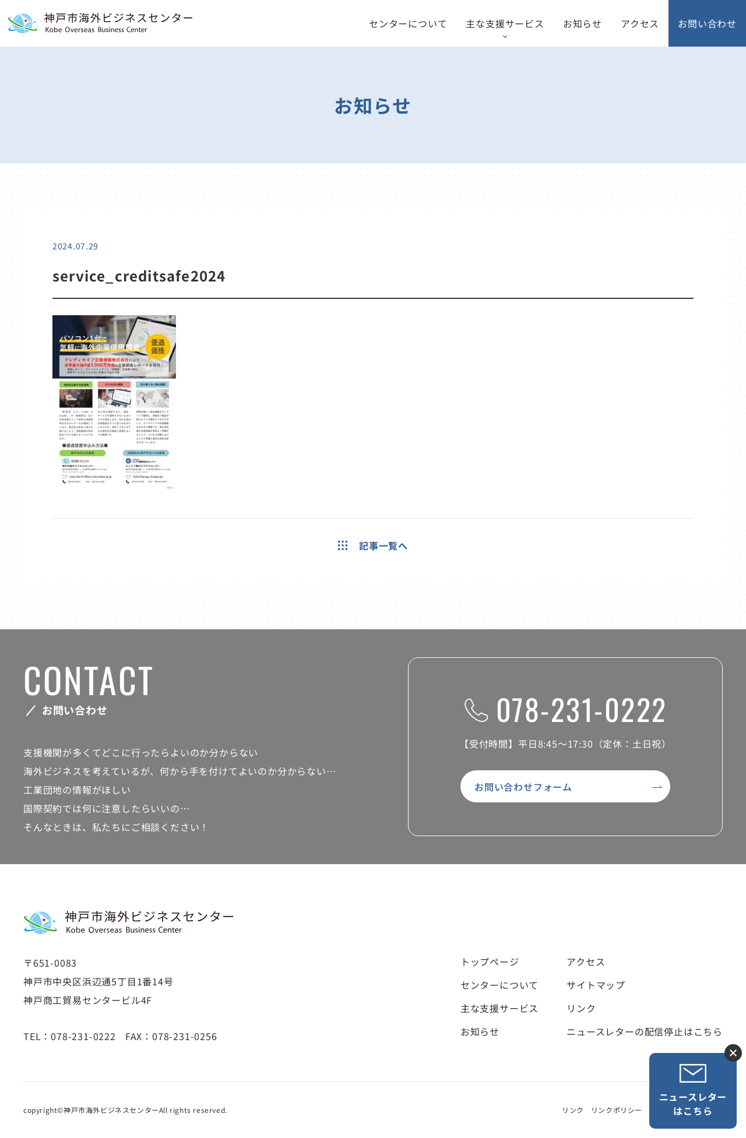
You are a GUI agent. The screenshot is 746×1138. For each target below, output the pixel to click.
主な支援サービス (505, 23)
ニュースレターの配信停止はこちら (644, 1031)
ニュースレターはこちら (693, 1090)
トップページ (489, 961)
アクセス (640, 23)
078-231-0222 (565, 708)
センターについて (408, 23)
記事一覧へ (373, 545)
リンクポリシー (616, 1110)
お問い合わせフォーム (523, 787)
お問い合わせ (707, 23)
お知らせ (582, 23)
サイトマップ (595, 985)
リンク (581, 1008)
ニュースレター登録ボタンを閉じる (733, 1053)
